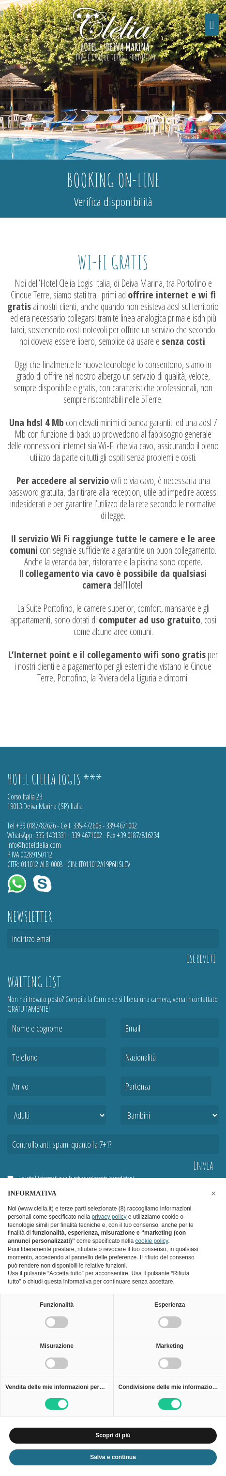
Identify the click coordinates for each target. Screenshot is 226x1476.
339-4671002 (121, 825)
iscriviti (201, 958)
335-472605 (87, 825)
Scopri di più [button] (113, 1435)
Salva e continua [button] (113, 1457)
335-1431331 (50, 835)
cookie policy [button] (151, 1241)
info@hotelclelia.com (34, 845)
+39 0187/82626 (36, 825)
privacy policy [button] (108, 1216)
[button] (213, 1193)
